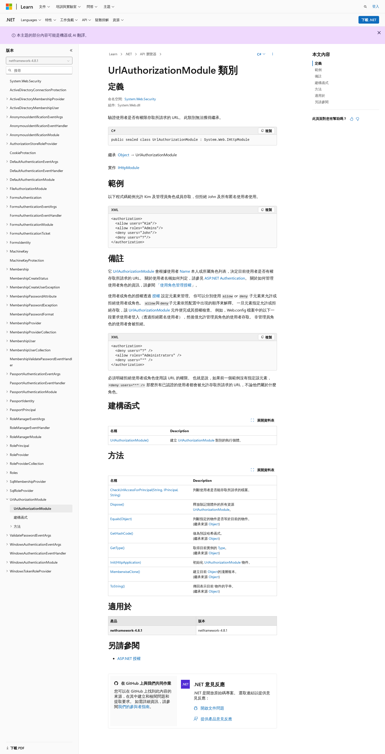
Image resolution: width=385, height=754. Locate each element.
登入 (375, 6)
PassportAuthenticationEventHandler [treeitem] (37, 383)
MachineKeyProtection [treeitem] (27, 260)
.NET (128, 54)
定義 (318, 63)
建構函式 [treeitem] (21, 517)
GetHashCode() (121, 533)
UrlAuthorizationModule (133, 271)
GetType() (117, 547)
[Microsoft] (9, 6)
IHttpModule (128, 167)
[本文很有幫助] (352, 119)
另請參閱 (322, 102)
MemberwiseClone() (125, 571)
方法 (318, 89)
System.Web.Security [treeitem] (25, 81)
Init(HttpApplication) (125, 562)
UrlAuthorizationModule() (129, 440)
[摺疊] (71, 50)
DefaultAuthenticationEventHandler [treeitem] (36, 170)
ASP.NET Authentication (225, 278)
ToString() (117, 586)
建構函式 (322, 82)
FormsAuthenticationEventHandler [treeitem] (36, 215)
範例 (318, 69)
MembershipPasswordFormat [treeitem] (32, 314)
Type (221, 547)
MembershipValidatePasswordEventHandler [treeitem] (41, 361)
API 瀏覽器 (148, 54)
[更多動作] (272, 54)
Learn (113, 54)
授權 (156, 295)
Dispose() (117, 504)
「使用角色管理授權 (174, 284)
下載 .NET (368, 19)
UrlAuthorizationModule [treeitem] (32, 508)
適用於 (320, 95)
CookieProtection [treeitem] (23, 152)
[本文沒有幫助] (357, 119)
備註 (318, 76)
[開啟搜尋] (365, 6)
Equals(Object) (121, 518)
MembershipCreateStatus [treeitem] (29, 278)
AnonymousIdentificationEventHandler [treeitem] (39, 125)
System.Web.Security (140, 99)
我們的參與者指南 (134, 706)
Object (123, 154)
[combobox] (39, 61)
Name (185, 271)
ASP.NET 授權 (129, 658)
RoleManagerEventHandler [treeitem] (30, 427)
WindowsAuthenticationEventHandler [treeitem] (38, 553)
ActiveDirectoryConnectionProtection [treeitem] (38, 89)
